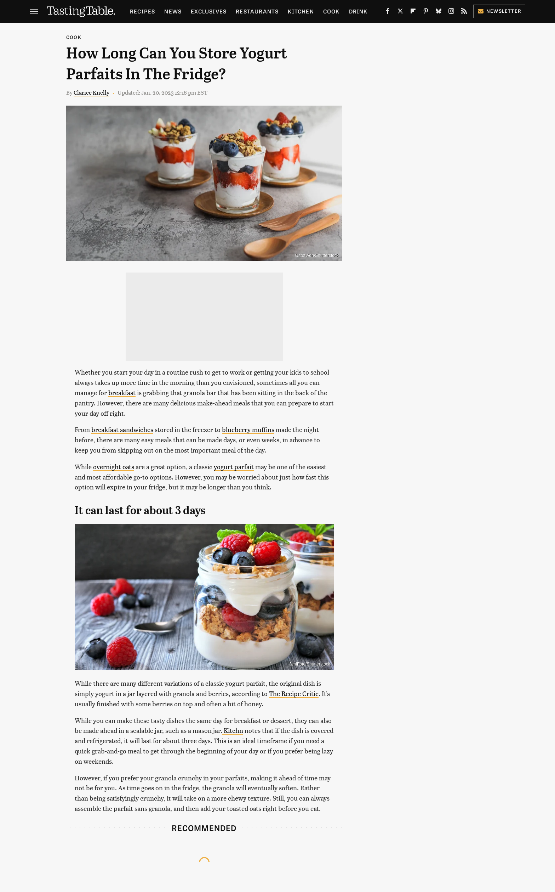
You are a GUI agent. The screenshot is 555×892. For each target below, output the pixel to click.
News (173, 11)
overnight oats (113, 466)
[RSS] (464, 12)
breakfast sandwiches (122, 429)
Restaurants (257, 11)
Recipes (142, 11)
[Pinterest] (425, 12)
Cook (331, 11)
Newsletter (499, 10)
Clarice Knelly (91, 92)
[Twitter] (400, 12)
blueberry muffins (248, 429)
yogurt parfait (234, 466)
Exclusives (209, 11)
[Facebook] (387, 12)
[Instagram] (451, 12)
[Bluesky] (438, 12)
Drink (358, 11)
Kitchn (232, 730)
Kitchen (301, 11)
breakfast (122, 392)
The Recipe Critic (294, 693)
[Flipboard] (413, 12)
